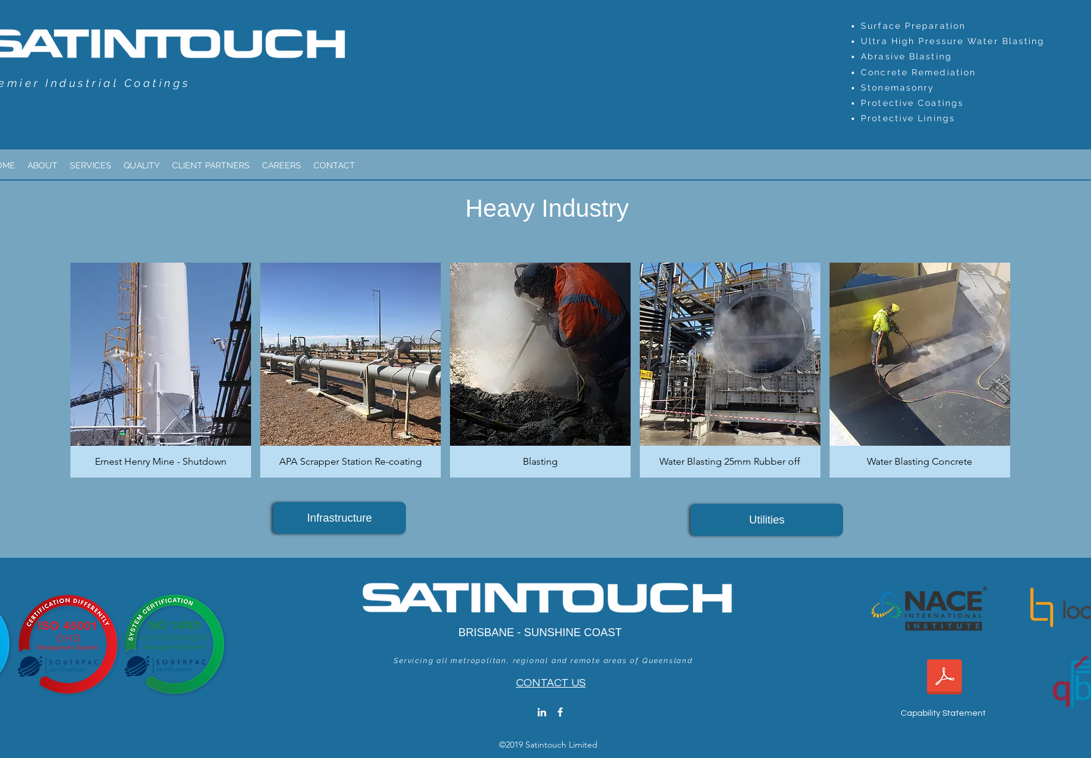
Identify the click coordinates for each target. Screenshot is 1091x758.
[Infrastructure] (339, 518)
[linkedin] (542, 712)
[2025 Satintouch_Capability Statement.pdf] (944, 678)
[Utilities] (767, 520)
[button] (160, 370)
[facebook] (560, 712)
